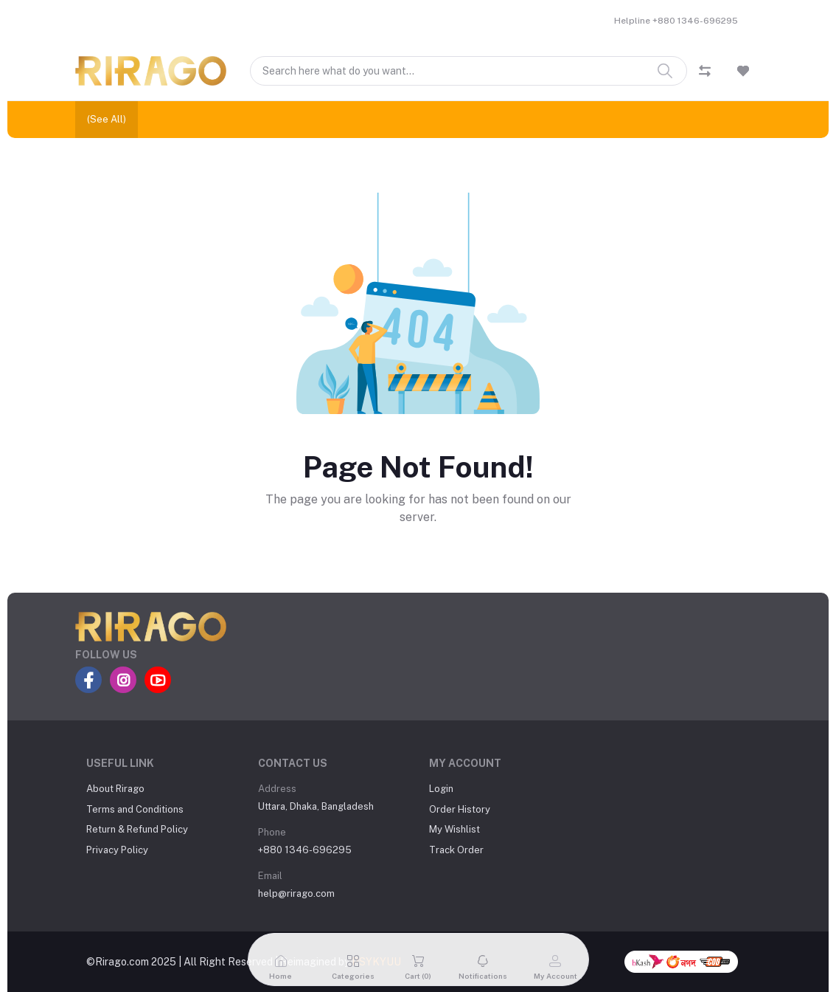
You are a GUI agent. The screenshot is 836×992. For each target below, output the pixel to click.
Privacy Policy (117, 849)
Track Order (456, 849)
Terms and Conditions (135, 809)
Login (441, 788)
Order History (459, 809)
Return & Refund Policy (137, 829)
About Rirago (115, 788)
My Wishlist (454, 829)
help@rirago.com (296, 893)
